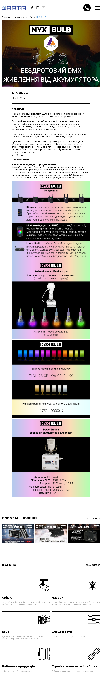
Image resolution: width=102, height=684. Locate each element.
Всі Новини (93, 518)
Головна (6, 17)
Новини (18, 17)
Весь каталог (93, 565)
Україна (29, 17)
